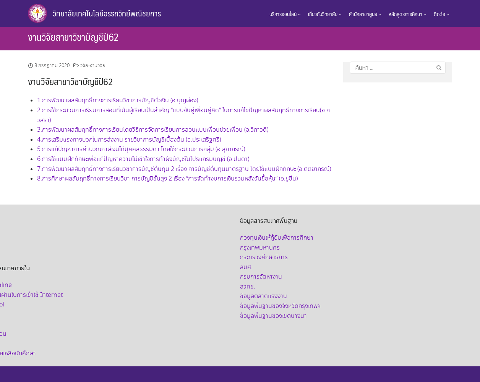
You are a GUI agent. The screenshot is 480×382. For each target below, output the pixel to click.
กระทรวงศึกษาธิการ (264, 257)
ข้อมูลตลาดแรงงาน (263, 296)
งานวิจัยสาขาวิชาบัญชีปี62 (73, 36)
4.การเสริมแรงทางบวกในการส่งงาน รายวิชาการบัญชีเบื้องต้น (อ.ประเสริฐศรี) (129, 139)
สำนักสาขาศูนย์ (365, 13)
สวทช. (247, 286)
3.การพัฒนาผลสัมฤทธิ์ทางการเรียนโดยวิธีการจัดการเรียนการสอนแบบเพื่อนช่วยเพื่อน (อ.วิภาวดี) (152, 130)
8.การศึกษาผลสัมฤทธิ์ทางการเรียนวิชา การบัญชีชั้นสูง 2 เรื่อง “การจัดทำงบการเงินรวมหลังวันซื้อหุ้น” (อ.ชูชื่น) (167, 178)
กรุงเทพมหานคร (260, 247)
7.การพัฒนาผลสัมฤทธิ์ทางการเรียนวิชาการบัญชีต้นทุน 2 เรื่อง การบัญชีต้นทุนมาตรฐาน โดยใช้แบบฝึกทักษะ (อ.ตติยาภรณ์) (184, 169)
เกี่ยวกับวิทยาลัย (324, 13)
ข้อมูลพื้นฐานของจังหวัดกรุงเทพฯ (280, 306)
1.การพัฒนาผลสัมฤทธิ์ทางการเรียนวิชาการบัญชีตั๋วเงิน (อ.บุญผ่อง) (117, 100)
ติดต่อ (441, 13)
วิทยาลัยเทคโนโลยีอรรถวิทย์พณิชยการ (107, 13)
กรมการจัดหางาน (261, 276)
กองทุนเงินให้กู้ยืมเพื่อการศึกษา (276, 238)
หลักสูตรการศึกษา (407, 13)
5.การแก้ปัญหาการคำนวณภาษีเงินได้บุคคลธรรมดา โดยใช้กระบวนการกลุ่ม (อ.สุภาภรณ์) (141, 149)
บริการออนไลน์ (284, 13)
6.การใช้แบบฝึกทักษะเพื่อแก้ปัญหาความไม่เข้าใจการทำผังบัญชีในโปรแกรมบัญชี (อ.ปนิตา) (143, 159)
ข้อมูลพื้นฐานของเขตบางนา (273, 316)
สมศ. (246, 267)
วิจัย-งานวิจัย (92, 65)
